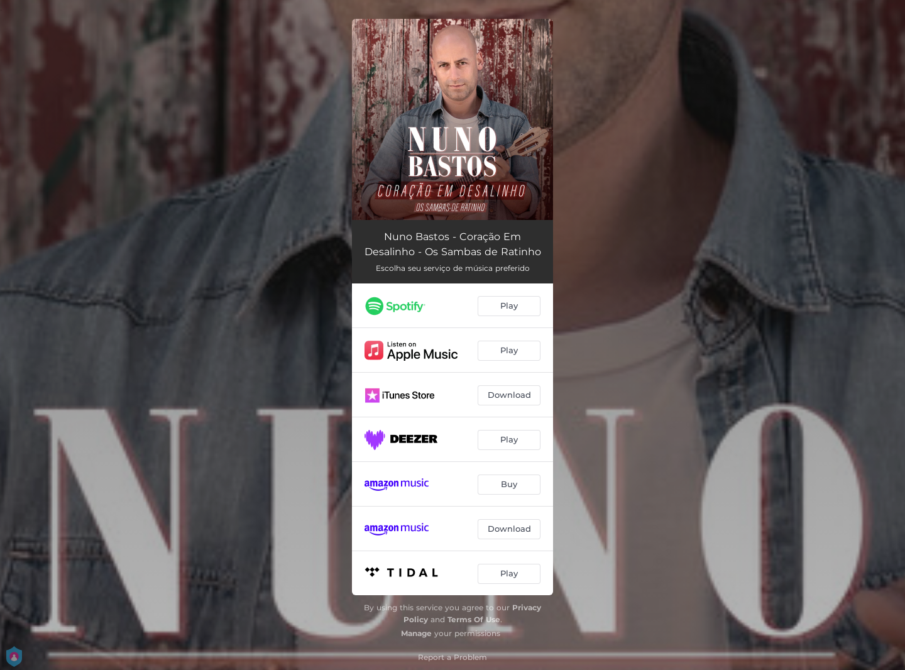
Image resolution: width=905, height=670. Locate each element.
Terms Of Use (473, 619)
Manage (416, 633)
